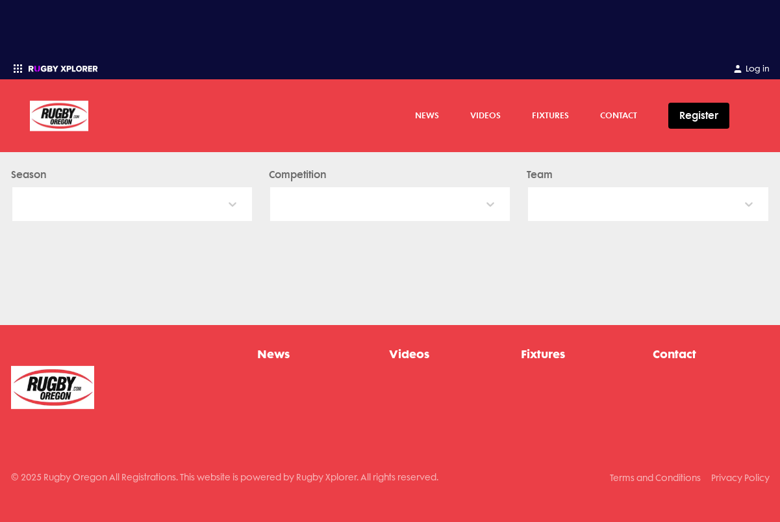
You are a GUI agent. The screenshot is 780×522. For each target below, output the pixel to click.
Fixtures (550, 115)
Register (698, 115)
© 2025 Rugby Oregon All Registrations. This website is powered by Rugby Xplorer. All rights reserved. (224, 477)
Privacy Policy (740, 478)
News (427, 115)
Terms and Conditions (655, 478)
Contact (618, 115)
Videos (485, 115)
